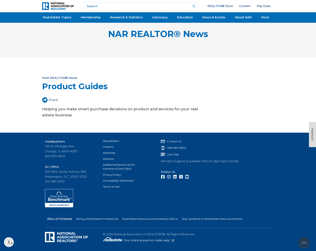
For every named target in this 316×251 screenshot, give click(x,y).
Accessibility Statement (118, 180)
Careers (108, 146)
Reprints (108, 158)
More (265, 17)
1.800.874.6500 (176, 147)
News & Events (213, 17)
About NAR (243, 17)
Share (50, 100)
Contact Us (174, 141)
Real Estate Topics (57, 17)
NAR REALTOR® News (158, 34)
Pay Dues (264, 6)
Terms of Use (111, 186)
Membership (91, 17)
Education (185, 17)
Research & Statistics (126, 17)
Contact (245, 6)
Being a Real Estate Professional (97, 218)
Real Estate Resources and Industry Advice (150, 218)
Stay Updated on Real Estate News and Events (212, 218)
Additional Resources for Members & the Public (119, 166)
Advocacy (160, 17)
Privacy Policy (112, 174)
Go (194, 6)
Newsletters (111, 141)
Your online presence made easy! (149, 240)
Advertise (109, 152)
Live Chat (173, 154)
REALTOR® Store (220, 6)
